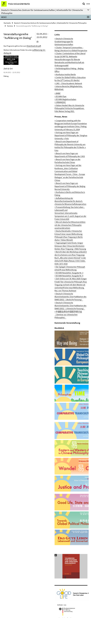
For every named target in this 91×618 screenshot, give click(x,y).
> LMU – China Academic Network (65, 65)
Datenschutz (10, 574)
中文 (51, 563)
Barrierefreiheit (11, 578)
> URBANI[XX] (59, 78)
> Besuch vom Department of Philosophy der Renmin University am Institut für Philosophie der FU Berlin (70, 104)
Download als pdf (33, 45)
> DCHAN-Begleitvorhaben (63, 75)
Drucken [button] (52, 559)
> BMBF (57, 71)
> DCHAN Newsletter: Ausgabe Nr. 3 (65, 178)
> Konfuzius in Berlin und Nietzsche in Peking (69, 132)
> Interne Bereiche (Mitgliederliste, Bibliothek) (69, 68)
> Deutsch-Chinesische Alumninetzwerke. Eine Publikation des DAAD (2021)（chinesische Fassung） (69, 199)
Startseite (7, 23)
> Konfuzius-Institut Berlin (63, 58)
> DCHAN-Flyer (59, 73)
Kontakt (8, 567)
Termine (10, 25)
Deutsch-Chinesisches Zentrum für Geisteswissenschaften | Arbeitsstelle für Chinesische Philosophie (50, 23)
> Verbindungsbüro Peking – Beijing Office (68, 56)
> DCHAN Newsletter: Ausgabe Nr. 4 (65, 181)
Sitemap (8, 582)
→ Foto (79, 100)
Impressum (9, 571)
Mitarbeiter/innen (11, 563)
